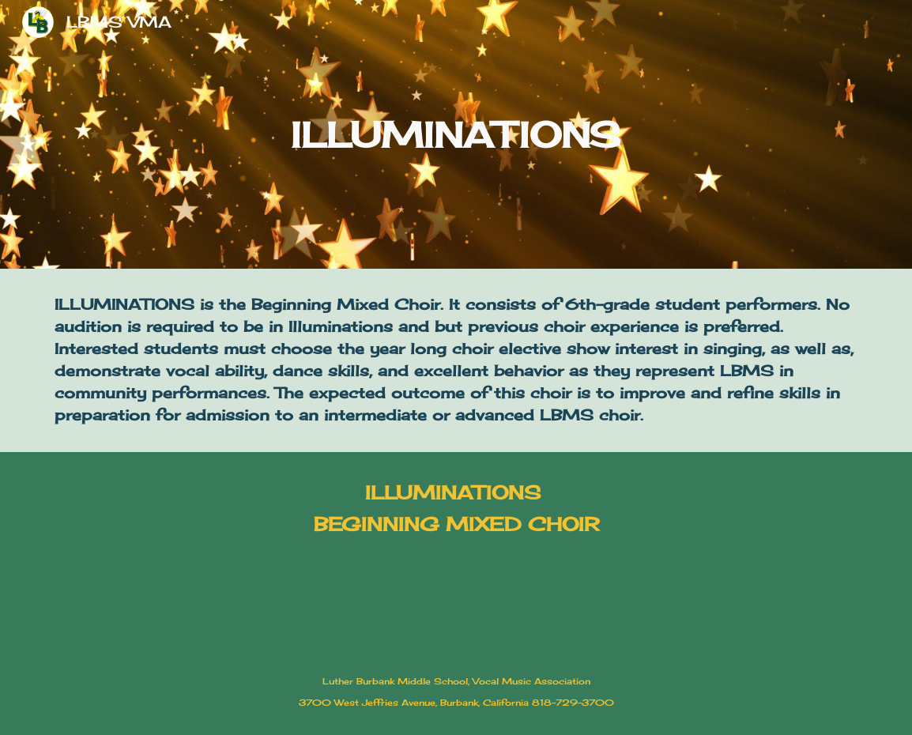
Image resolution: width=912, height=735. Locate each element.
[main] (455, 135)
